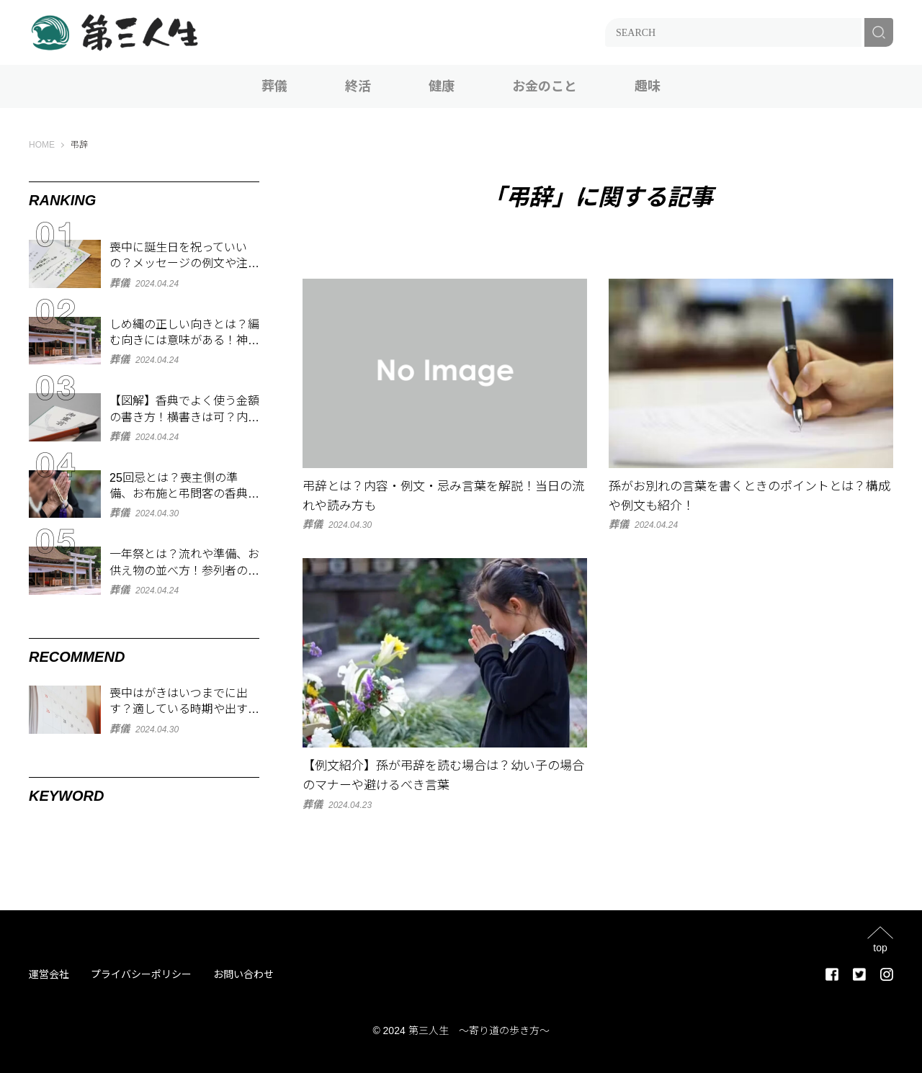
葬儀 (274, 86)
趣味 (648, 86)
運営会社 (49, 974)
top (880, 947)
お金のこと (544, 86)
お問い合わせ (243, 974)
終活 (358, 86)
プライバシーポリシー (141, 974)
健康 (442, 86)
